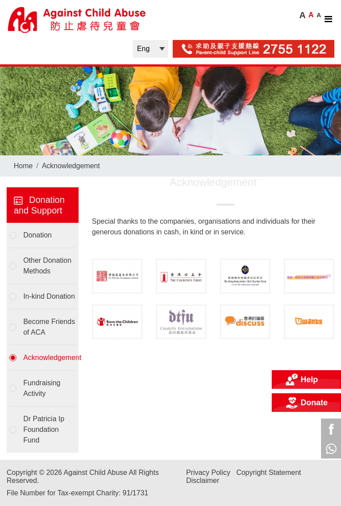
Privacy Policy (208, 472)
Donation (37, 235)
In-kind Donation (49, 296)
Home (23, 166)
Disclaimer (202, 480)
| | (150, 49)
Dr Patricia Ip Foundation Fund (43, 429)
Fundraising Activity (41, 388)
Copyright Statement (268, 472)
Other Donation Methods (47, 266)
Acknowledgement (71, 166)
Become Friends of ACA (49, 327)
